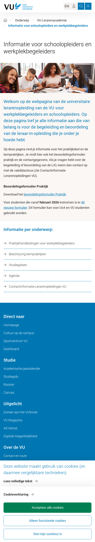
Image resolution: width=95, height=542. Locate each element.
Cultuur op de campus (19, 333)
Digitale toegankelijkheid (20, 436)
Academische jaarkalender (22, 368)
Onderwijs (22, 20)
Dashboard (11, 349)
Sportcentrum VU (16, 341)
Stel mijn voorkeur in (47, 534)
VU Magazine (13, 420)
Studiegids (11, 376)
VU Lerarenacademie (52, 20)
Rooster (9, 384)
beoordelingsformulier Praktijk (45, 194)
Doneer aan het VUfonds (20, 412)
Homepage (11, 325)
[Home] (5, 20)
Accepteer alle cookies (47, 507)
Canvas (9, 392)
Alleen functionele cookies (47, 521)
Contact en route (15, 456)
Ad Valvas (10, 428)
